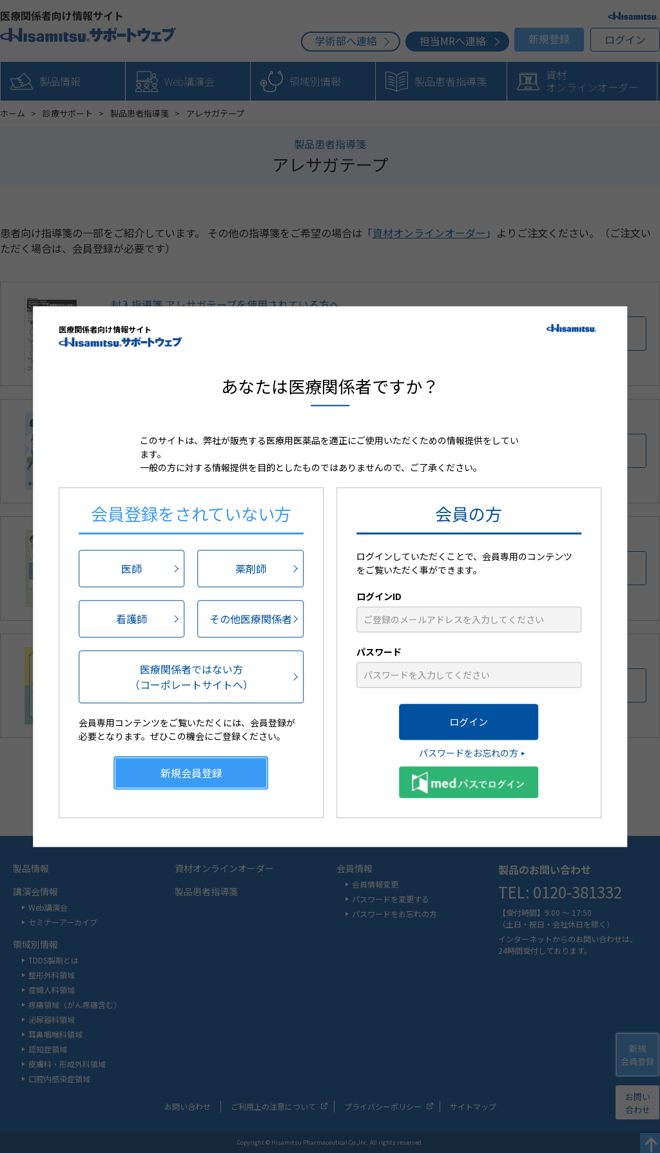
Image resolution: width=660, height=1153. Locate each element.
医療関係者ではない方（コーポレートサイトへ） (191, 676)
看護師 (131, 618)
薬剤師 (250, 568)
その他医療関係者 (250, 618)
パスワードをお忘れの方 (468, 752)
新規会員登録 (191, 772)
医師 (131, 568)
